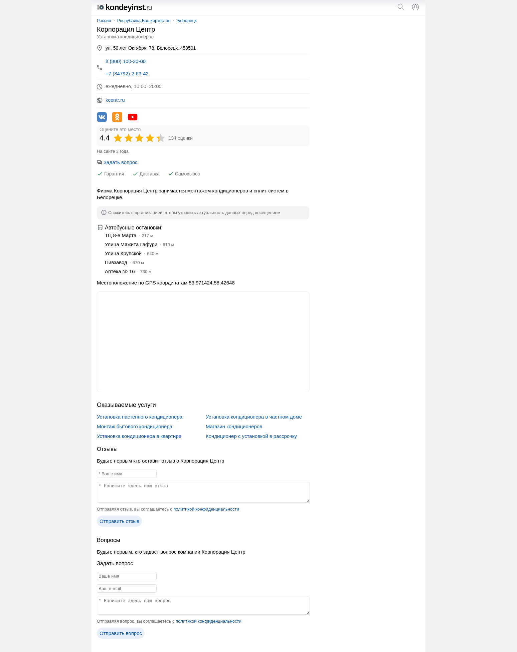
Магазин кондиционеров (234, 426)
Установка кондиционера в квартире (139, 436)
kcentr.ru (115, 100)
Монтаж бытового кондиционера (134, 426)
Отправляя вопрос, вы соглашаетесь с (169, 621)
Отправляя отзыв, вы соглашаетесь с (168, 509)
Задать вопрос (117, 162)
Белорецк (187, 20)
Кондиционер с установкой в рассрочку (251, 436)
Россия (104, 20)
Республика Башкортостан (144, 20)
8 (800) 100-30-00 (126, 61)
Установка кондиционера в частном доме (254, 417)
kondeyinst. (124, 7)
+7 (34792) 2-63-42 (127, 73)
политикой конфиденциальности (206, 509)
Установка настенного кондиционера (139, 417)
